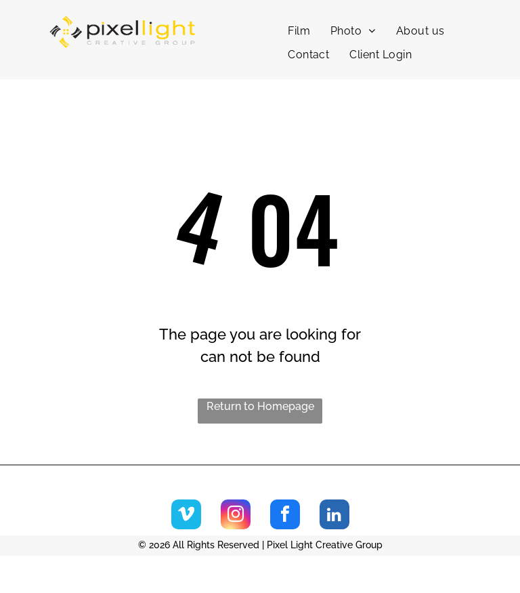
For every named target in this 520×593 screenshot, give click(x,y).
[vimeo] (186, 516)
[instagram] (236, 516)
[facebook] (285, 516)
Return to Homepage (260, 406)
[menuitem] (299, 31)
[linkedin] (334, 516)
